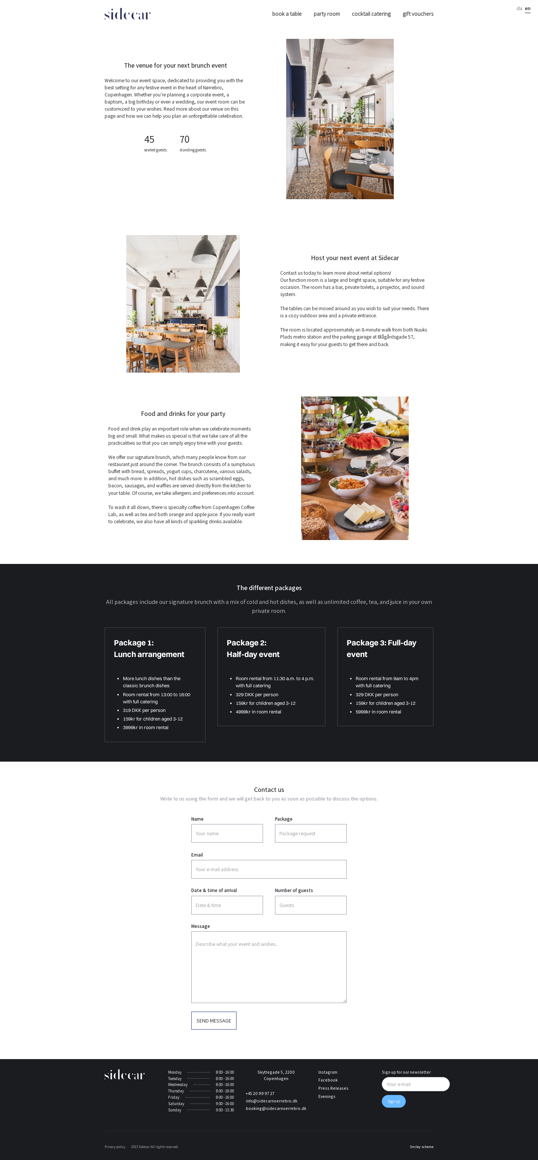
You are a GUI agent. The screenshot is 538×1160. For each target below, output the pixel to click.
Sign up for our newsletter (406, 1072)
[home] (128, 13)
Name (197, 819)
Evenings (327, 1096)
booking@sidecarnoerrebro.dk (276, 1108)
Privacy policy (115, 1146)
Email (197, 855)
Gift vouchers (418, 13)
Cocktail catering (371, 13)
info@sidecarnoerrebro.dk (271, 1101)
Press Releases (333, 1088)
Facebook (328, 1080)
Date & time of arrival (214, 890)
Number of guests (294, 890)
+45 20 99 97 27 (260, 1093)
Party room (327, 13)
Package (284, 819)
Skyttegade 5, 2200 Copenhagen (276, 1075)
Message (200, 926)
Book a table (287, 13)
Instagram (327, 1072)
